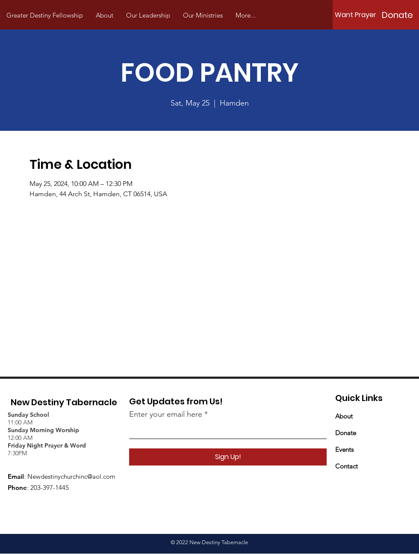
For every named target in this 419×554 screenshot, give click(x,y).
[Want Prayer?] (357, 15)
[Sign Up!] (228, 457)
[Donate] (397, 15)
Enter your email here (165, 414)
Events (344, 449)
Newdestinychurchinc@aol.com (71, 476)
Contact (346, 466)
